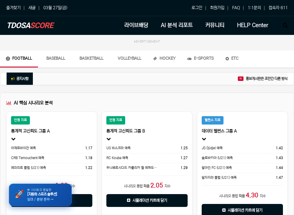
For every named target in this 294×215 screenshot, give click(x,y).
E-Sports (200, 58)
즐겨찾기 (13, 7)
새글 (32, 7)
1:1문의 (254, 7)
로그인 (197, 7)
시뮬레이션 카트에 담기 (147, 200)
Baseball (55, 58)
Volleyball (129, 58)
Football (19, 58)
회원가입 (217, 7)
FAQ (236, 7)
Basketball (91, 58)
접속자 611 (278, 7)
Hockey (164, 58)
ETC (232, 58)
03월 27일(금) (55, 7)
